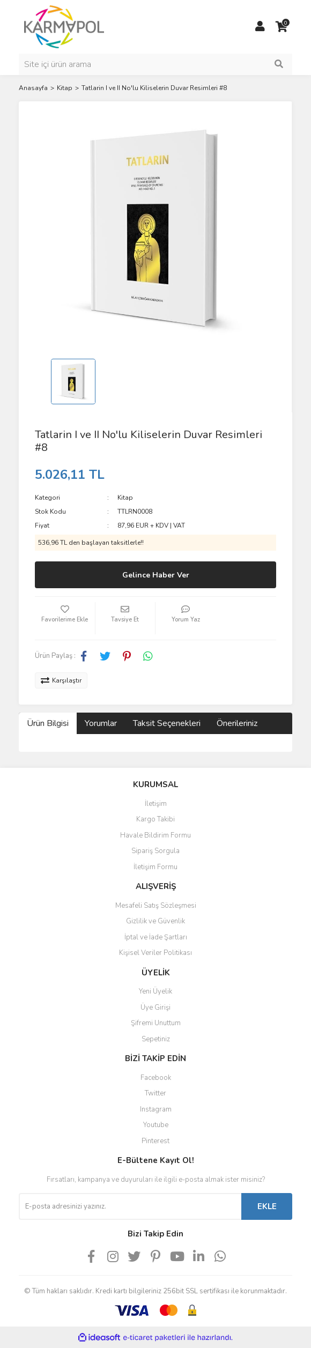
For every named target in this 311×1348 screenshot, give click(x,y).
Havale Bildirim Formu (155, 835)
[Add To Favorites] (65, 618)
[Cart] (281, 27)
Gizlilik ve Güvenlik (155, 921)
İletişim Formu (155, 867)
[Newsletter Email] (130, 1206)
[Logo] (64, 26)
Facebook (155, 1078)
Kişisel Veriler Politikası (155, 953)
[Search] (155, 64)
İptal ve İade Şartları (155, 937)
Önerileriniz (237, 723)
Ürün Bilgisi (48, 723)
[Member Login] (260, 27)
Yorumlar (101, 723)
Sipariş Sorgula (155, 851)
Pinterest (155, 1141)
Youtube (155, 1125)
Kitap (125, 497)
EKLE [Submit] (267, 1206)
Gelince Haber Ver (155, 575)
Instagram (156, 1109)
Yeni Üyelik (155, 991)
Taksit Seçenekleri (167, 723)
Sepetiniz (156, 1039)
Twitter (155, 1093)
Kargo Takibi (155, 819)
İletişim (156, 804)
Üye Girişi (155, 1007)
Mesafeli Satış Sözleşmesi (155, 905)
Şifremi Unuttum (156, 1023)
